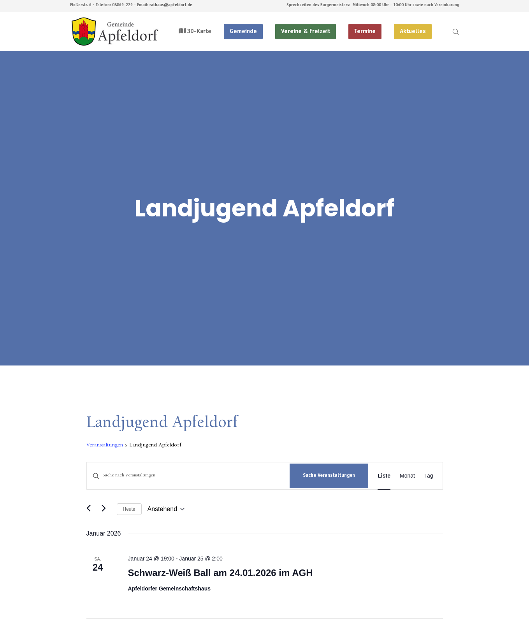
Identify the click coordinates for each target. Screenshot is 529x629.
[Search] (450, 31)
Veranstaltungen (104, 445)
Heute (129, 509)
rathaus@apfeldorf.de (170, 5)
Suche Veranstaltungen (329, 475)
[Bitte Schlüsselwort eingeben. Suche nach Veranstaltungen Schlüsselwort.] (188, 475)
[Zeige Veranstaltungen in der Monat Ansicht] (407, 475)
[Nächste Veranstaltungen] (106, 509)
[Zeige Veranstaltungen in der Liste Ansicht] (384, 475)
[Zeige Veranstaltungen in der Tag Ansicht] (428, 475)
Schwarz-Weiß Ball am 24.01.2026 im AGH (220, 573)
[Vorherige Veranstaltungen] (91, 509)
